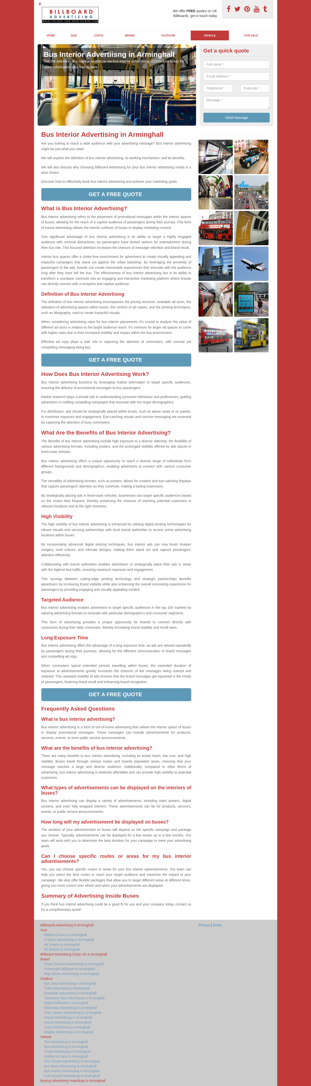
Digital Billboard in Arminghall (66, 1003)
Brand (130, 35)
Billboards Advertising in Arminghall (67, 925)
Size (74, 35)
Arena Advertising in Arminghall (67, 1022)
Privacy (204, 925)
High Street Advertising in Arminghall (71, 974)
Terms (217, 925)
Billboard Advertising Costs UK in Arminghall (74, 954)
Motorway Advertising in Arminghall (70, 1008)
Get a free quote (116, 194)
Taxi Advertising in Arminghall (66, 1042)
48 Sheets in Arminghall (62, 945)
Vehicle (210, 35)
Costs (99, 35)
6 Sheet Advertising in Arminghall (69, 940)
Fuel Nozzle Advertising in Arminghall (72, 1076)
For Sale (251, 35)
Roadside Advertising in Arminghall (70, 993)
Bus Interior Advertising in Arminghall (72, 1071)
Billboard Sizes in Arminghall (65, 935)
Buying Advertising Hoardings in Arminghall (73, 1081)
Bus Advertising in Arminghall (66, 1047)
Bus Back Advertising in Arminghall (70, 1066)
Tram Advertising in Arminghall (67, 1027)
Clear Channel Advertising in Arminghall (74, 964)
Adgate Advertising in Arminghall (68, 1032)
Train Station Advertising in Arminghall (72, 1013)
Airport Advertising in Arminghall (68, 1017)
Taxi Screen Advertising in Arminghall (72, 1061)
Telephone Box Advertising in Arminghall (74, 998)
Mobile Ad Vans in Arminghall (66, 1056)
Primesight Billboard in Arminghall (69, 969)
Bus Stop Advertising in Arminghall (70, 983)
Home (51, 35)
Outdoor (168, 35)
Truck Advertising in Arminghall (67, 1051)
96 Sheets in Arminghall (62, 949)
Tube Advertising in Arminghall (67, 988)
